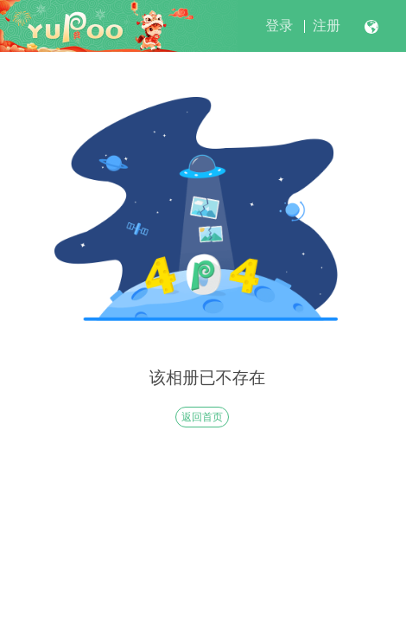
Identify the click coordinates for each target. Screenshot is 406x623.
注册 (326, 25)
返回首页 (202, 417)
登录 (279, 25)
